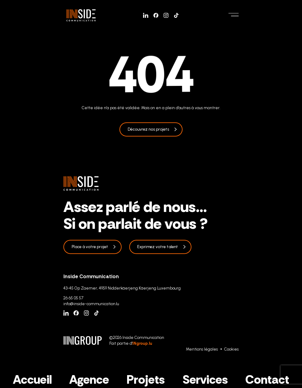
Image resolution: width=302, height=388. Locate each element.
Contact (267, 379)
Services (205, 379)
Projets (145, 379)
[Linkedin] (145, 15)
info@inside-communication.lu (91, 303)
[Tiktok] (176, 15)
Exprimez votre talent (157, 246)
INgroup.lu (142, 343)
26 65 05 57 (73, 297)
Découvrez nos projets (148, 129)
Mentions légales (202, 349)
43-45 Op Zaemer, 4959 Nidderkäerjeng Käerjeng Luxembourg (122, 288)
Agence (89, 379)
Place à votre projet (90, 246)
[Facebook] (156, 15)
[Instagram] (166, 15)
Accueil (32, 379)
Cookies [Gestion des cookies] (231, 349)
